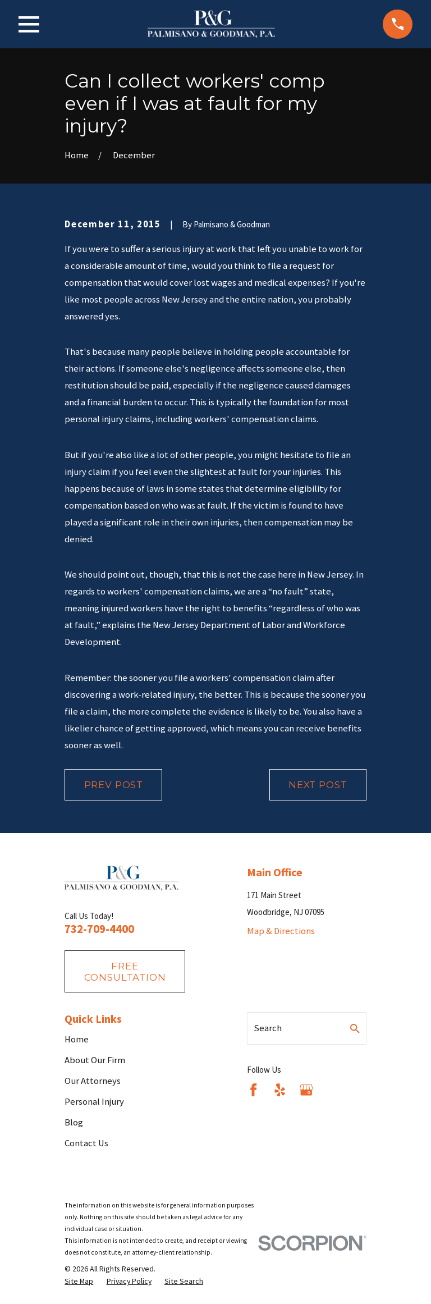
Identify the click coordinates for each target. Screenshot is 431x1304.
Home (77, 1039)
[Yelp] (279, 1089)
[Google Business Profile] (306, 1089)
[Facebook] (253, 1089)
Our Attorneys (93, 1081)
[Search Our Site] (355, 1028)
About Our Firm (95, 1060)
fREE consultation (125, 971)
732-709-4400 (99, 928)
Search (268, 1028)
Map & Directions (281, 931)
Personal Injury (94, 1102)
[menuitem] (79, 1281)
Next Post (317, 784)
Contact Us (86, 1143)
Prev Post (114, 784)
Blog (74, 1122)
